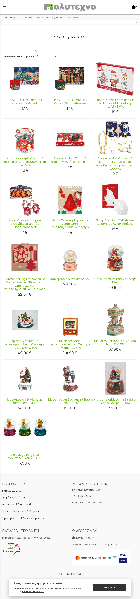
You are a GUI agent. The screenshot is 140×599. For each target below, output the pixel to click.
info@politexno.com (91, 502)
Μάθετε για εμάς (11, 490)
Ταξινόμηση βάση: (13, 56)
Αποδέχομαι (109, 587)
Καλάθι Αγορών (83, 537)
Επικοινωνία (26, 17)
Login (13, 17)
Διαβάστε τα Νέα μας (14, 497)
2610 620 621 (85, 495)
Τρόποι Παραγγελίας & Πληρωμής (21, 511)
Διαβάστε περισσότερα (33, 591)
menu (4, 7)
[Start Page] (70, 7)
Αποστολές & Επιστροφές (17, 504)
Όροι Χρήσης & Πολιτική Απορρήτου (23, 518)
